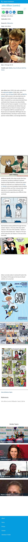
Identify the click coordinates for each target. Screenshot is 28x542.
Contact (3, 530)
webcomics (6, 92)
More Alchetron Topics (6, 392)
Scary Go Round (17, 68)
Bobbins (11, 68)
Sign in (20, 12)
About (3, 518)
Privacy (3, 526)
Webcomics (10, 23)
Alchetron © (6, 534)
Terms (3, 522)
